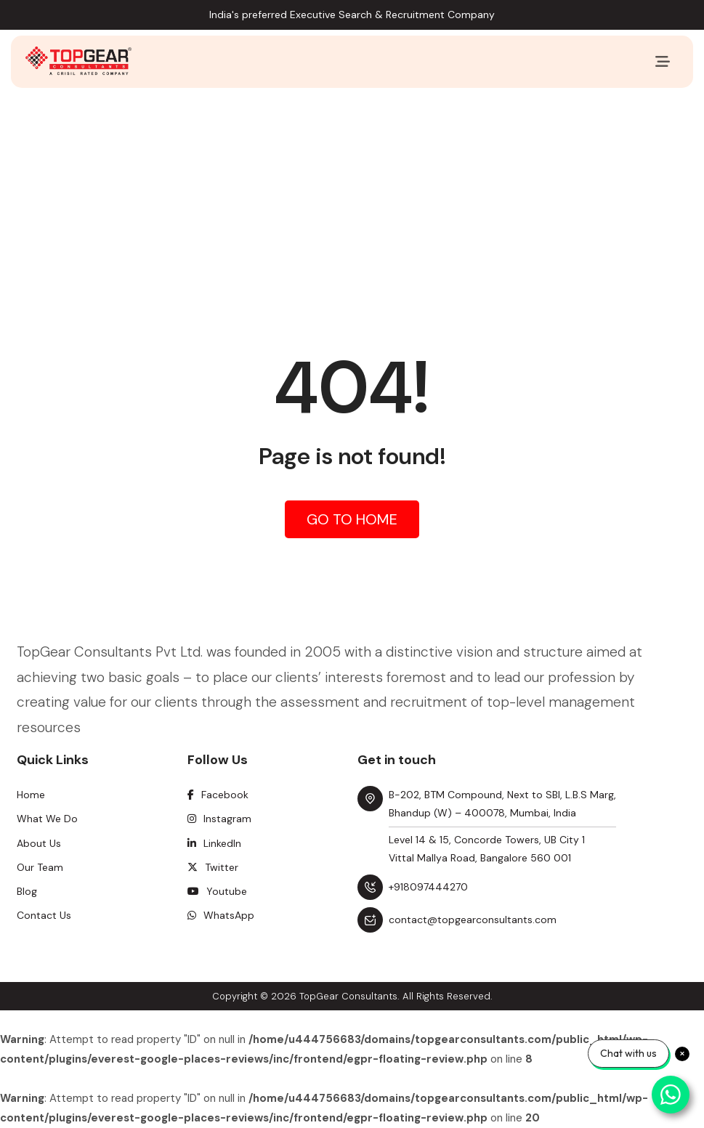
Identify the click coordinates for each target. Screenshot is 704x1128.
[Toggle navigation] (663, 62)
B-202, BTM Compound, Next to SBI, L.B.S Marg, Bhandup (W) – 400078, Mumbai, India (502, 803)
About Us (39, 843)
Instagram (219, 818)
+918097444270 (428, 886)
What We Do (47, 818)
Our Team (40, 867)
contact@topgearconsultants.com (473, 919)
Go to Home (352, 519)
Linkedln (214, 843)
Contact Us (44, 915)
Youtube (217, 891)
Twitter (212, 867)
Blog (27, 891)
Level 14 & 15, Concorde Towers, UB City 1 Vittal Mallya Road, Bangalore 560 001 (487, 848)
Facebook (217, 794)
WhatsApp (220, 915)
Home (31, 794)
